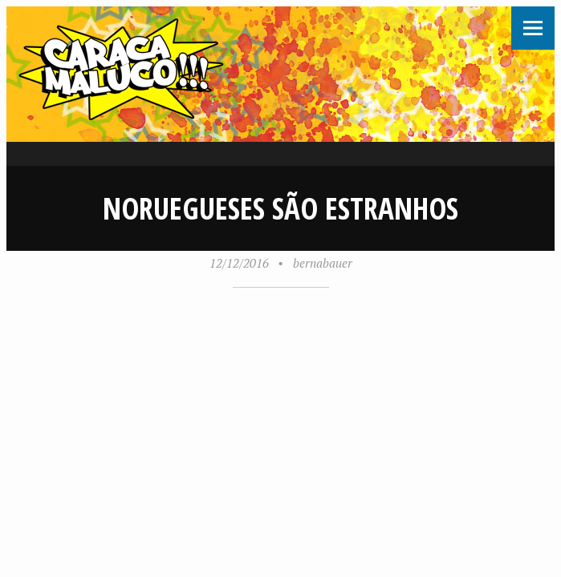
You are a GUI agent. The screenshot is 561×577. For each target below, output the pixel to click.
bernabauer (322, 263)
